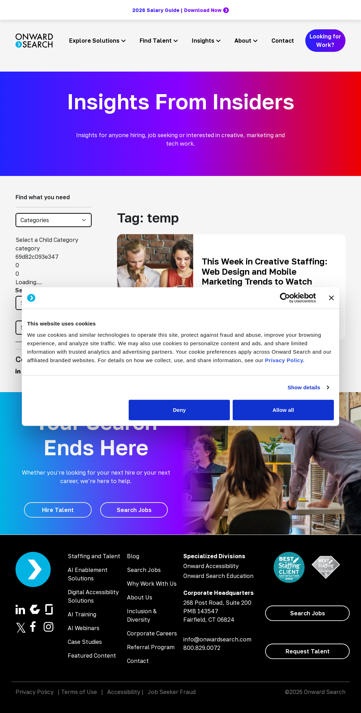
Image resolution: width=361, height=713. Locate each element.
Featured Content (92, 655)
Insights (203, 40)
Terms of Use (79, 691)
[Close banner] (331, 297)
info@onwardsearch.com (217, 639)
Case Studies (85, 641)
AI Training (82, 614)
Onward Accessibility (211, 565)
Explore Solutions (94, 40)
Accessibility (123, 691)
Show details (304, 387)
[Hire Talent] (58, 510)
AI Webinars (83, 628)
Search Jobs (144, 569)
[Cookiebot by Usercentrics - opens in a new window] (285, 298)
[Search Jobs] (134, 510)
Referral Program (151, 647)
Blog (133, 556)
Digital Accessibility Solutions (93, 596)
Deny (179, 410)
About (242, 40)
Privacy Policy (35, 691)
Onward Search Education (218, 575)
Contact (282, 40)
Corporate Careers (152, 633)
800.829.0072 (201, 647)
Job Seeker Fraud (172, 691)
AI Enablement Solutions (88, 574)
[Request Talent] (307, 651)
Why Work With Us (152, 583)
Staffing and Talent (94, 556)
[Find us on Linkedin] (18, 371)
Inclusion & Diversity (142, 615)
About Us (139, 597)
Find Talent (156, 40)
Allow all (283, 410)
